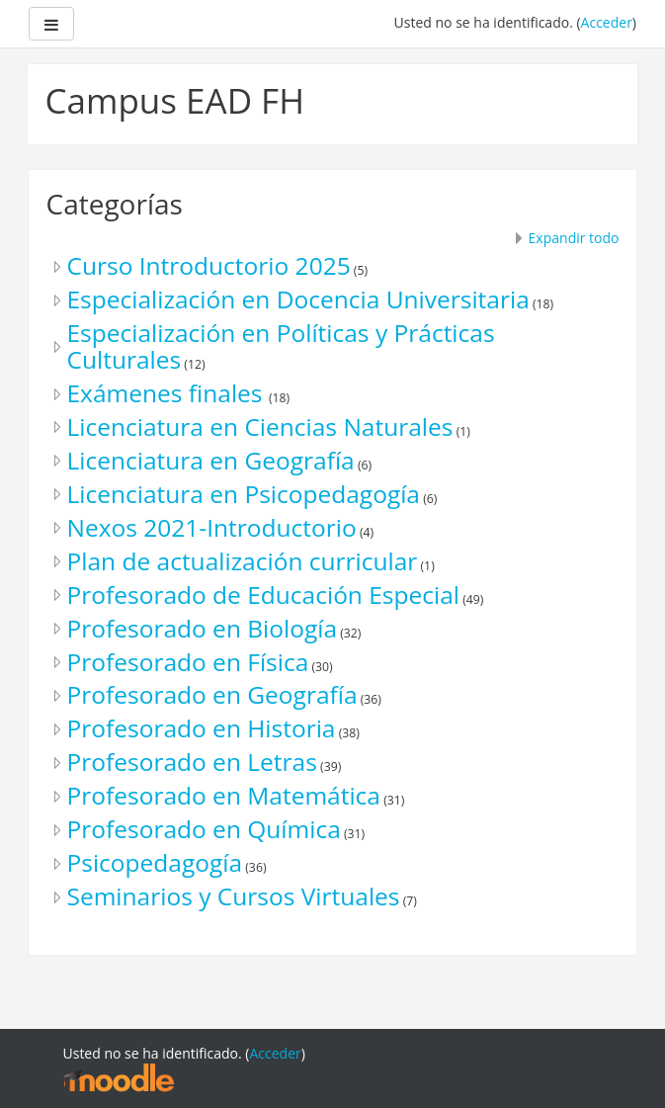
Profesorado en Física (188, 661)
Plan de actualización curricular (242, 561)
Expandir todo (574, 237)
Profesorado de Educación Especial (263, 594)
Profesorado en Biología (202, 628)
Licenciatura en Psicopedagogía (244, 493)
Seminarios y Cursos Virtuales (233, 896)
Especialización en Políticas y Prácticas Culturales (281, 346)
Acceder (606, 22)
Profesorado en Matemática (223, 795)
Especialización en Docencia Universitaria (298, 299)
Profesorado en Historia (201, 728)
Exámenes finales (168, 393)
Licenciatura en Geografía (211, 460)
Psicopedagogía (155, 862)
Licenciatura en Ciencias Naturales (260, 426)
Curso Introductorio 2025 (209, 265)
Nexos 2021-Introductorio (212, 527)
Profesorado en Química (204, 828)
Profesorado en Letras (192, 761)
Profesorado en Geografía (212, 694)
